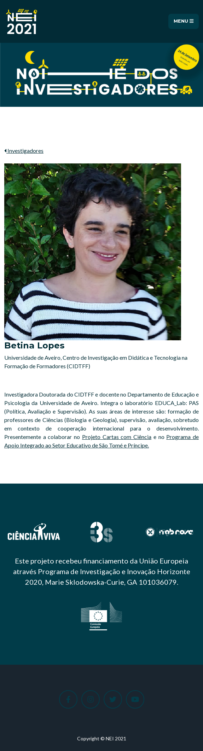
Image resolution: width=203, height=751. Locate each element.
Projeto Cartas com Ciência (116, 436)
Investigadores (24, 150)
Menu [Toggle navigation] (183, 21)
